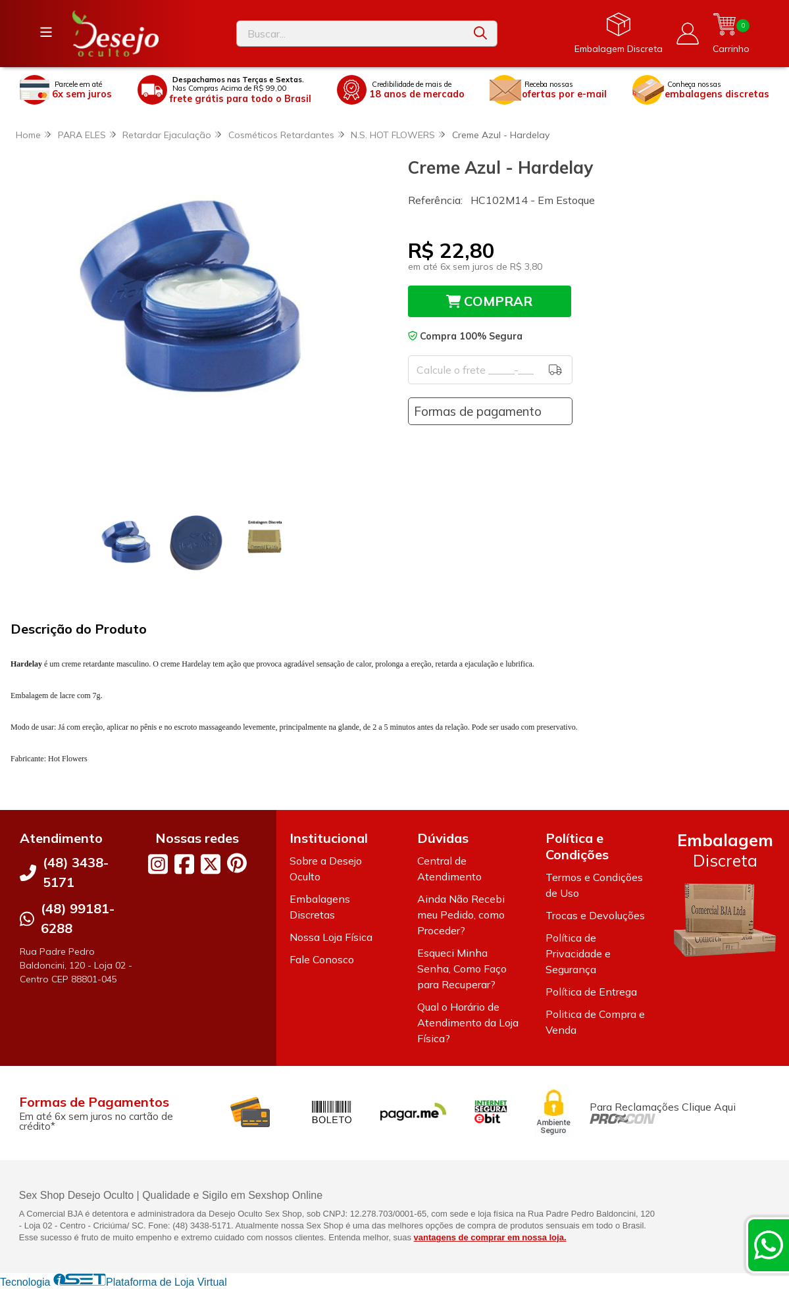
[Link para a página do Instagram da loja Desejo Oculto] (158, 864)
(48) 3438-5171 (76, 873)
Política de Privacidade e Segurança (578, 954)
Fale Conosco (322, 960)
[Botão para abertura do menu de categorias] (46, 32)
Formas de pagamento (478, 411)
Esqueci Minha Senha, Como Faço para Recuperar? (462, 969)
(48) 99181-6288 (78, 919)
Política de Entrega (591, 992)
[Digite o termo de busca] (350, 33)
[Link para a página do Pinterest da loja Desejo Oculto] (237, 863)
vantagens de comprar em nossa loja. (490, 1238)
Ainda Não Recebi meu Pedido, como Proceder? (461, 915)
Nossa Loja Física (331, 937)
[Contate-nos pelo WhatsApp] (768, 1245)
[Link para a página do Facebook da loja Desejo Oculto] (184, 864)
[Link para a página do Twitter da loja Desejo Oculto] (210, 864)
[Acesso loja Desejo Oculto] (688, 33)
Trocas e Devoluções (595, 916)
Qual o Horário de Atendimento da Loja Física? (468, 1023)
